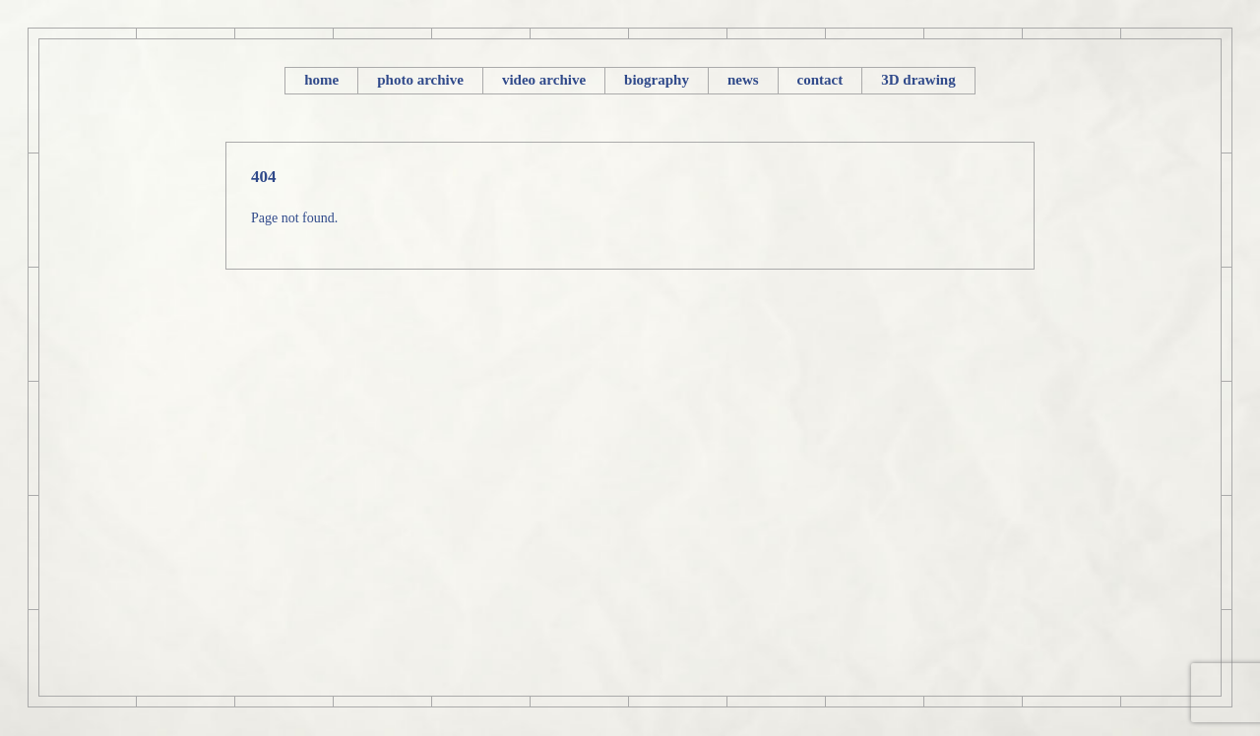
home (321, 80)
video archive (544, 80)
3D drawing (918, 80)
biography (656, 80)
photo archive (420, 80)
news (743, 80)
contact (820, 80)
